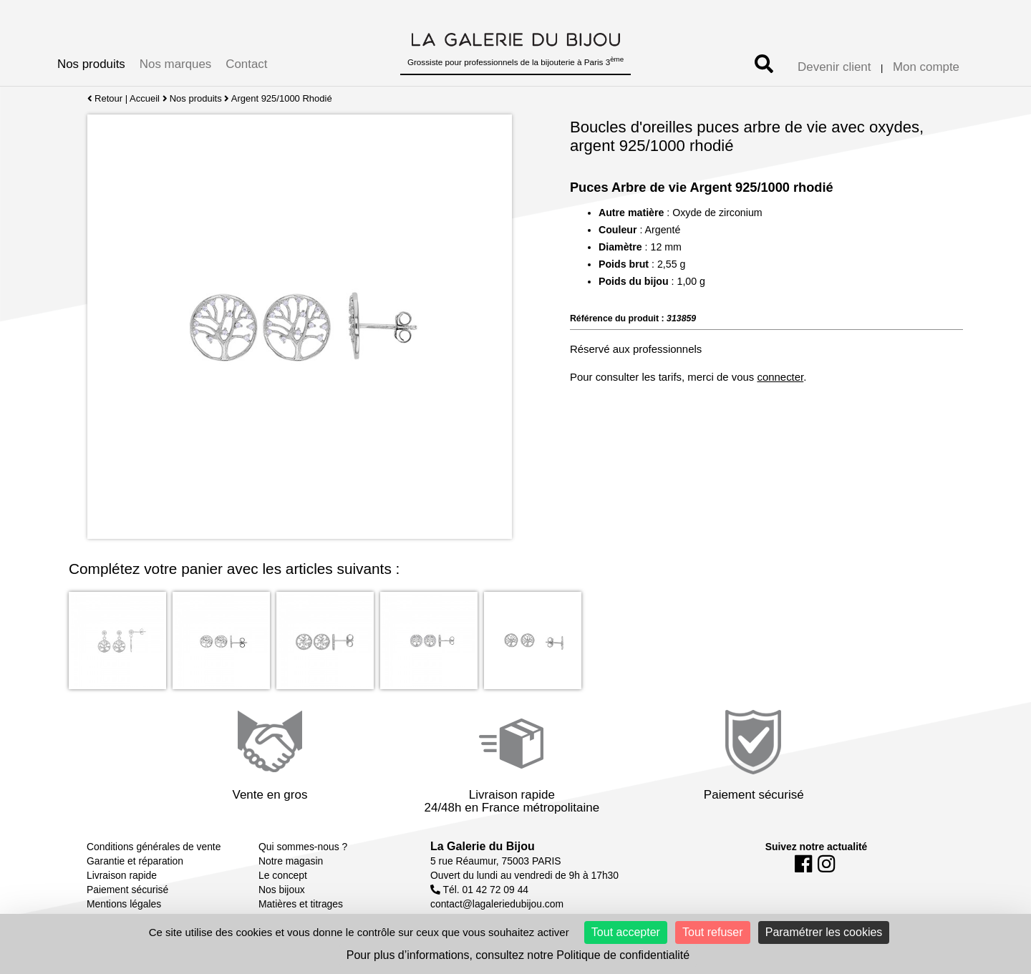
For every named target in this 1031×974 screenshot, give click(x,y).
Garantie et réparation (135, 861)
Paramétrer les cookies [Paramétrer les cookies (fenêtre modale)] (824, 932)
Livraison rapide (122, 875)
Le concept (282, 875)
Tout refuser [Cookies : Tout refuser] (712, 932)
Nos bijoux (281, 889)
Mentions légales (124, 904)
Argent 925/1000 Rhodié (281, 98)
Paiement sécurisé (127, 889)
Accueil (145, 98)
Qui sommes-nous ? (302, 846)
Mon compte (926, 67)
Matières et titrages (300, 904)
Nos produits (91, 64)
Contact (246, 64)
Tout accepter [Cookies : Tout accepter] (625, 932)
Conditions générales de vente (154, 846)
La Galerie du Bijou (482, 846)
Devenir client (834, 67)
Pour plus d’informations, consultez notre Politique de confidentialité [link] (518, 955)
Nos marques (175, 64)
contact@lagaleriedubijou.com (496, 904)
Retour (104, 98)
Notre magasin (290, 861)
